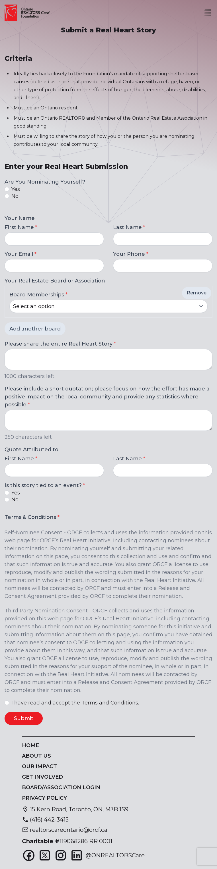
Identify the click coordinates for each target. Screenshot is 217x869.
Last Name (129, 227)
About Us (36, 756)
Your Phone (130, 254)
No (15, 196)
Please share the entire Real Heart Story (60, 344)
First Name (21, 227)
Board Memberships (38, 295)
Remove (196, 293)
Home (30, 745)
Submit (23, 718)
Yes (15, 189)
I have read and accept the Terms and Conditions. (75, 702)
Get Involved (42, 777)
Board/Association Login (61, 787)
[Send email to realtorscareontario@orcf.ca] (64, 830)
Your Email (20, 254)
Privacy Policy (44, 798)
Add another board (35, 329)
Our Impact (39, 766)
